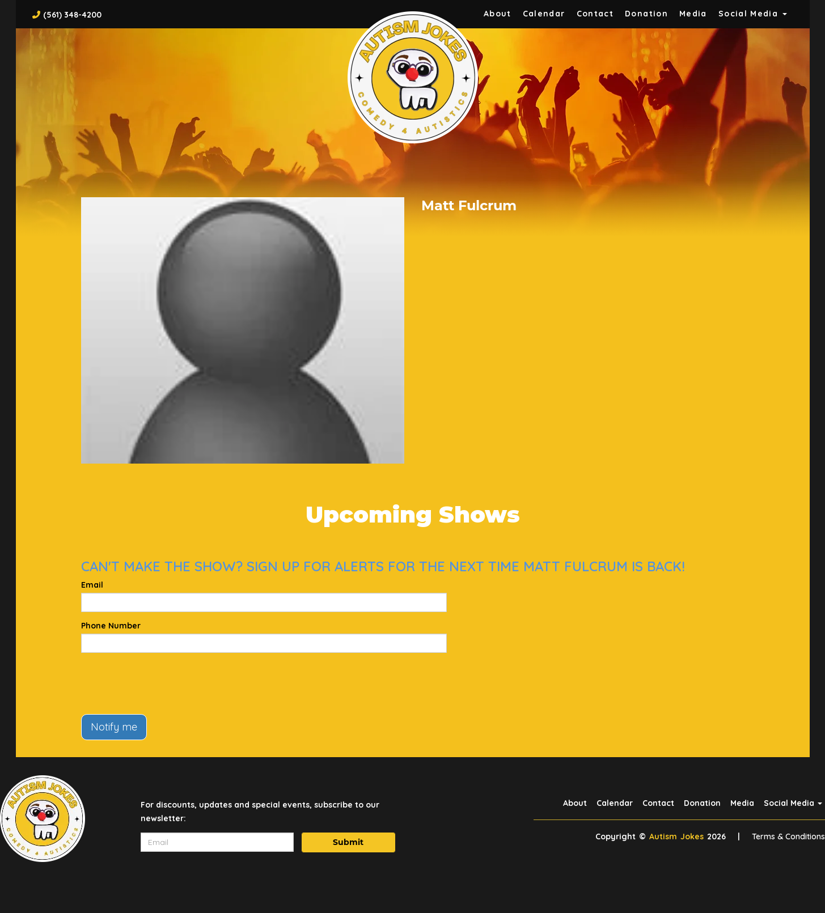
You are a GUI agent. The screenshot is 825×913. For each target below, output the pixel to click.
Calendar (544, 14)
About (497, 14)
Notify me (114, 726)
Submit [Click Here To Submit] (348, 842)
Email (92, 585)
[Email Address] (217, 842)
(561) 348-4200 (72, 15)
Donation (646, 14)
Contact (595, 14)
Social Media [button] (752, 14)
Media (693, 14)
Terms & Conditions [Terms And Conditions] (788, 836)
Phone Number (111, 626)
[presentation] (167, 683)
